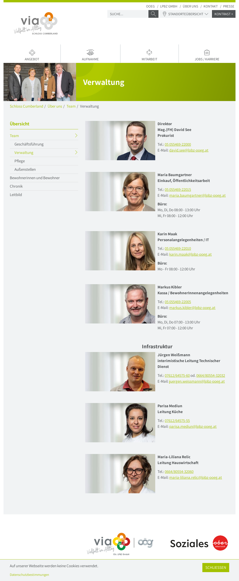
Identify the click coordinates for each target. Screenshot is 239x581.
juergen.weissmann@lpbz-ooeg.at (197, 381)
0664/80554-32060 (179, 471)
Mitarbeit (149, 55)
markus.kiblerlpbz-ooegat (192, 307)
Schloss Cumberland (26, 106)
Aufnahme (90, 55)
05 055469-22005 (178, 301)
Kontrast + (223, 14)
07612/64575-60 (177, 375)
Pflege (19, 160)
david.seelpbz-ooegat (188, 150)
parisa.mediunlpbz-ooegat (193, 426)
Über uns (190, 6)
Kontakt (211, 6)
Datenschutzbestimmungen (29, 574)
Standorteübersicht (185, 14)
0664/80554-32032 (210, 375)
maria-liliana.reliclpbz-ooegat (195, 477)
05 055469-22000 (178, 144)
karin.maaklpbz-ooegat (190, 254)
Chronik (16, 186)
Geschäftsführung (29, 144)
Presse (228, 6)
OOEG (150, 6)
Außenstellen (25, 169)
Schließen (215, 567)
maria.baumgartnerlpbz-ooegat (197, 195)
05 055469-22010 (178, 248)
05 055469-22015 (178, 189)
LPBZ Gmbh (168, 6)
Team (71, 106)
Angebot (32, 55)
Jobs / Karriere (207, 55)
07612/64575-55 (177, 420)
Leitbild (16, 194)
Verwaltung (33, 153)
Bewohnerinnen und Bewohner (35, 177)
